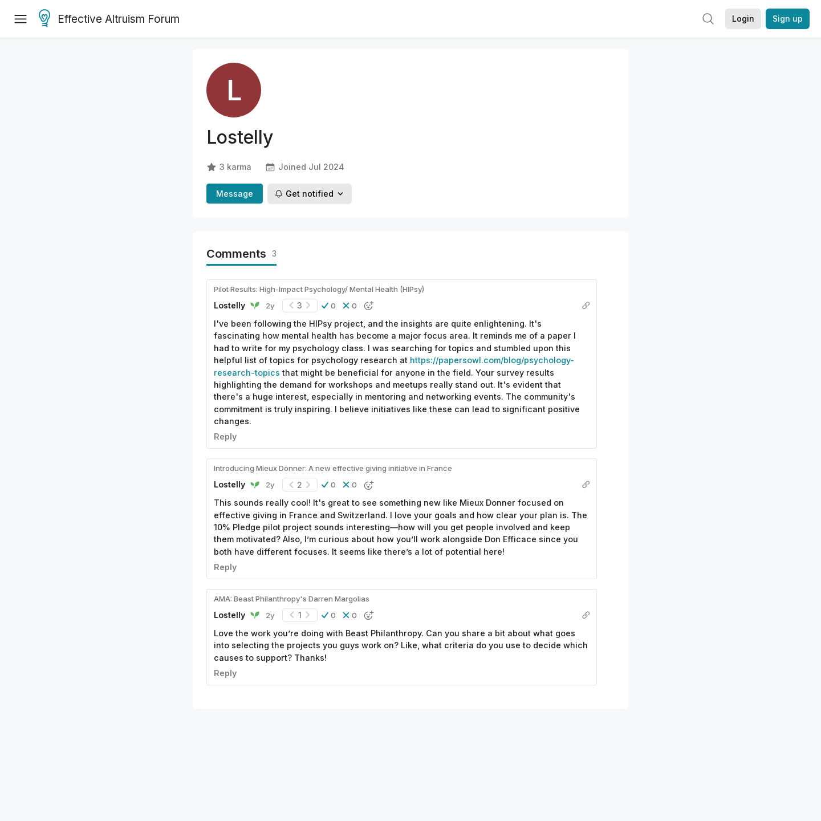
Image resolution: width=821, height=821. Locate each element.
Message (234, 193)
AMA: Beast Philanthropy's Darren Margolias (291, 598)
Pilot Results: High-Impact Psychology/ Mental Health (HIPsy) (319, 289)
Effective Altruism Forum (109, 19)
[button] (329, 305)
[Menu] (20, 18)
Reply (225, 436)
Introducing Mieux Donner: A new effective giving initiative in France (333, 468)
